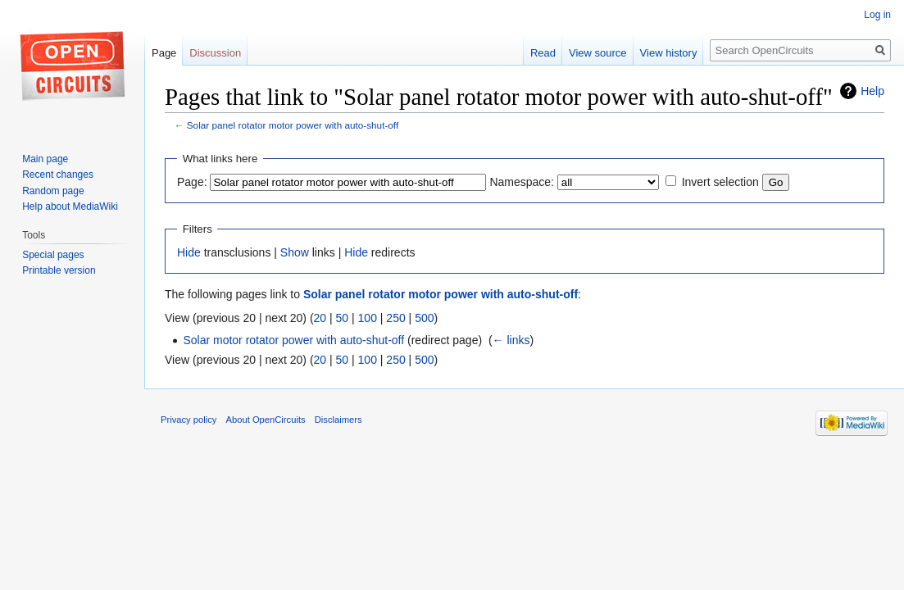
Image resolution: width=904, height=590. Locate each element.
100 (367, 317)
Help (872, 91)
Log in (877, 14)
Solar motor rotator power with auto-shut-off (293, 340)
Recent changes (57, 174)
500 (424, 317)
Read (543, 53)
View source (598, 53)
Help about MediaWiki (70, 206)
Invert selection (720, 181)
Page (164, 53)
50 (342, 317)
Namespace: (521, 181)
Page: (192, 181)
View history (668, 53)
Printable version (58, 270)
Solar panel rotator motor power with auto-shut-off (292, 125)
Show (294, 252)
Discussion (215, 53)
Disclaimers (338, 419)
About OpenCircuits (266, 419)
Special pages (53, 255)
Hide (189, 252)
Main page (45, 159)
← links (511, 340)
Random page (53, 191)
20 (320, 317)
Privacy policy (188, 419)
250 (395, 317)
